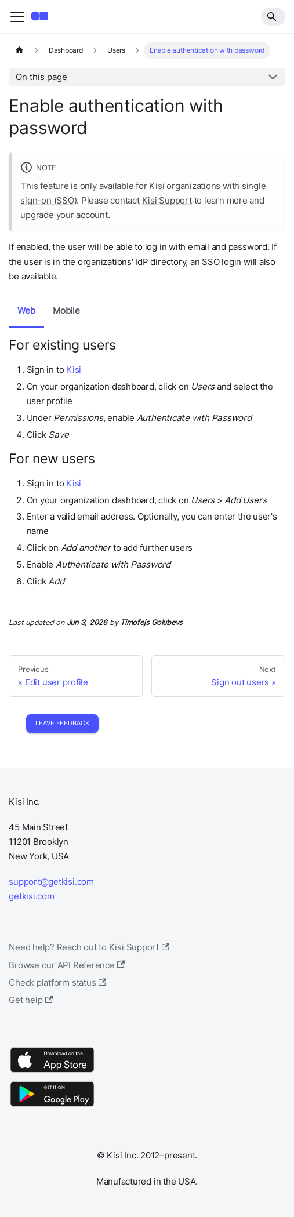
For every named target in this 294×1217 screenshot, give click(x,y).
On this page (41, 76)
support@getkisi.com (51, 881)
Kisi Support (167, 200)
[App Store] (52, 1071)
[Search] (273, 16)
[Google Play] (52, 1105)
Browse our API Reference (67, 965)
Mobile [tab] (66, 310)
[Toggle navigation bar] (17, 17)
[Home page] (19, 50)
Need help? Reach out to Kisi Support (89, 947)
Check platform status (57, 982)
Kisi (73, 369)
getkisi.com (31, 896)
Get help (31, 999)
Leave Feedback (62, 723)
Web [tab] (26, 310)
